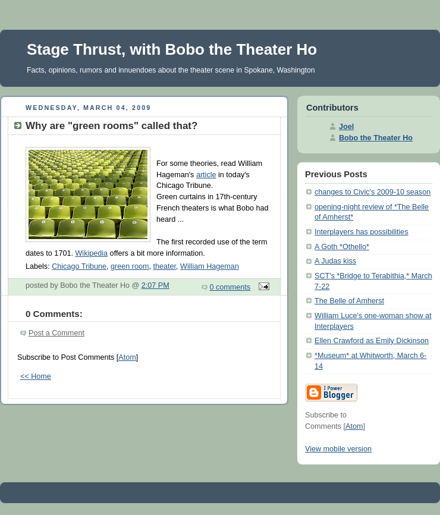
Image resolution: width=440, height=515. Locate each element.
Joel (346, 127)
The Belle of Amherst (349, 301)
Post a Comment (56, 333)
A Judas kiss (335, 261)
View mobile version (338, 449)
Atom (127, 357)
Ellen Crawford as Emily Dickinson (372, 341)
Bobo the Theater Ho (376, 138)
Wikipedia (91, 253)
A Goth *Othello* (342, 247)
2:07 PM (155, 285)
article (206, 175)
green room (130, 266)
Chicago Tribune (79, 266)
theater (165, 266)
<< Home (35, 376)
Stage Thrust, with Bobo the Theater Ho (172, 49)
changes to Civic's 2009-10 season (372, 192)
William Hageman (209, 266)
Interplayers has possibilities (361, 232)
